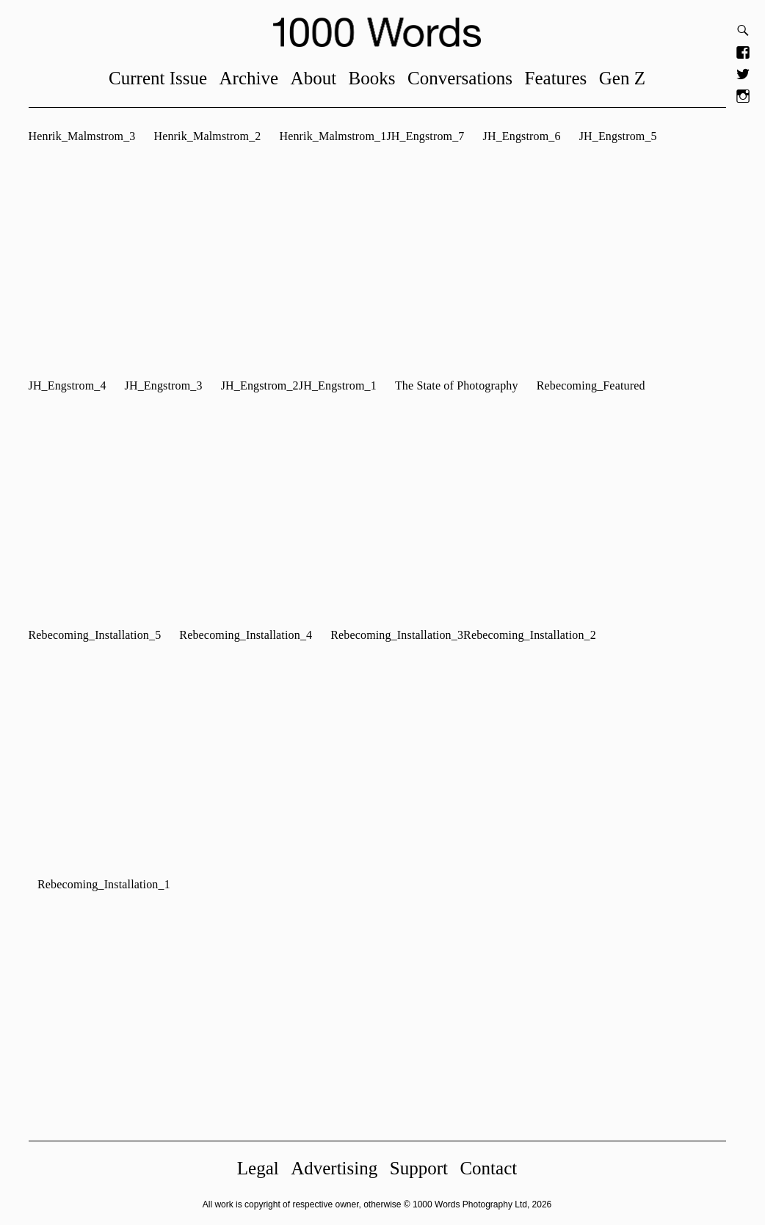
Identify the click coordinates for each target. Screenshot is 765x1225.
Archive (254, 78)
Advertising (340, 1168)
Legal (263, 1168)
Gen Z (627, 78)
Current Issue (164, 78)
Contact (494, 1168)
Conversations (465, 78)
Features (561, 78)
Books (377, 78)
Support (424, 1168)
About (319, 78)
